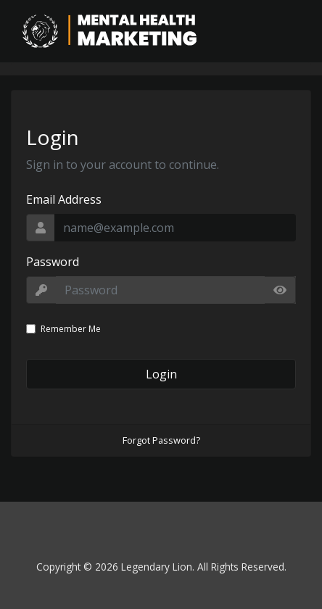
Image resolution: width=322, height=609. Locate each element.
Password (52, 262)
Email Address (64, 199)
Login (161, 374)
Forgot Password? (161, 440)
